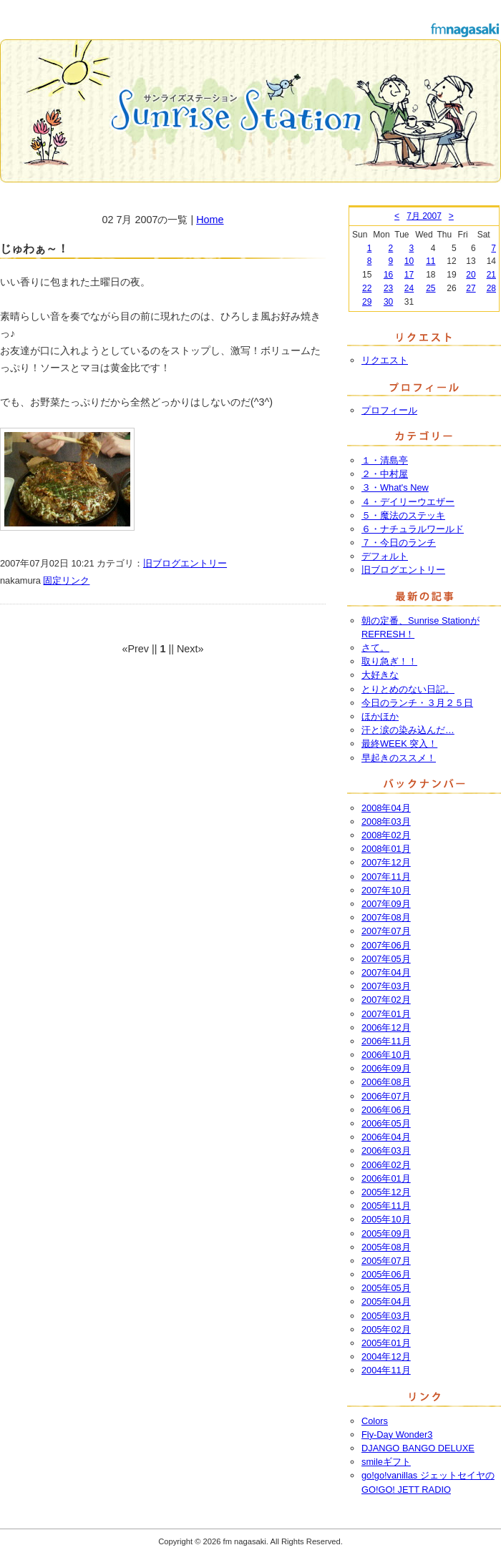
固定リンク (66, 580)
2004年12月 (386, 1356)
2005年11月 (386, 1205)
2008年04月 (386, 808)
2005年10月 (386, 1219)
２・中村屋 (384, 474)
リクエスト (384, 360)
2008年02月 (386, 835)
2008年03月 (386, 821)
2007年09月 (386, 903)
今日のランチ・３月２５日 (417, 702)
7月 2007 (424, 216)
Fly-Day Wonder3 (396, 1434)
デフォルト (384, 556)
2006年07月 (386, 1096)
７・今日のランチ (398, 542)
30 (388, 302)
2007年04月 (386, 972)
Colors (374, 1421)
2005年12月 (386, 1192)
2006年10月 (386, 1054)
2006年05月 (386, 1123)
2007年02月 (386, 999)
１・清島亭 (384, 460)
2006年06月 (386, 1109)
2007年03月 (386, 986)
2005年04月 (386, 1301)
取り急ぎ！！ (389, 661)
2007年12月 (386, 862)
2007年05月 (386, 958)
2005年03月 (386, 1315)
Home (209, 219)
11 (430, 261)
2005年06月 (386, 1274)
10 (409, 261)
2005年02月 (386, 1329)
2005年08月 (386, 1247)
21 (491, 275)
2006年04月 (386, 1137)
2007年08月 (386, 917)
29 (366, 302)
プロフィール (389, 410)
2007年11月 (386, 876)
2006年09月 (386, 1068)
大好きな (380, 674)
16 (388, 275)
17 (409, 275)
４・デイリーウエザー (407, 501)
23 (388, 288)
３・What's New (395, 487)
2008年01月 (386, 848)
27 (470, 288)
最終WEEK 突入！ (399, 743)
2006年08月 (386, 1081)
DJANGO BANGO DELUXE (418, 1448)
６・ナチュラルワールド (412, 529)
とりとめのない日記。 (407, 689)
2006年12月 (386, 1027)
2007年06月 (386, 945)
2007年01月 (386, 1014)
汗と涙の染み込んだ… (407, 730)
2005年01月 (386, 1343)
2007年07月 (386, 931)
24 (409, 288)
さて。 (375, 647)
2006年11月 (386, 1041)
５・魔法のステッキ (403, 515)
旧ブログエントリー (185, 563)
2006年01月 (386, 1178)
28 (491, 288)
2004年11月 (386, 1370)
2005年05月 (386, 1287)
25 (430, 288)
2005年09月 (386, 1233)
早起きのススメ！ (398, 757)
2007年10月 (386, 890)
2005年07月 (386, 1260)
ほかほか (380, 716)
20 (470, 275)
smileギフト (386, 1461)
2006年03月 (386, 1150)
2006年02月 (386, 1164)
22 (366, 288)
